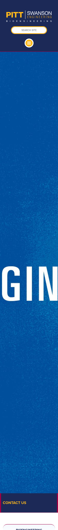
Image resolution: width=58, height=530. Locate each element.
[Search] (29, 30)
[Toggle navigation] (29, 43)
